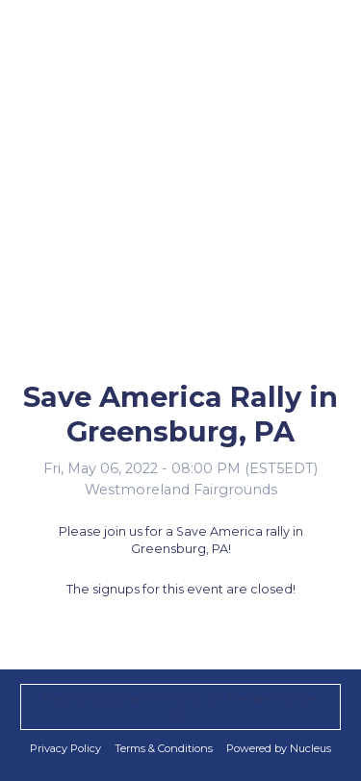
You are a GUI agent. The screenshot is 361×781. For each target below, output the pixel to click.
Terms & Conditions (164, 748)
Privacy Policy (65, 748)
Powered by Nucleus (278, 748)
